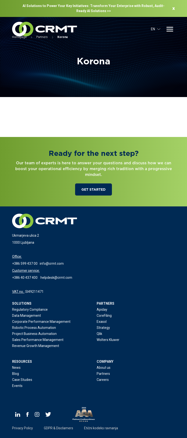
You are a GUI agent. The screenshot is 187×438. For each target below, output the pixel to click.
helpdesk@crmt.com (56, 277)
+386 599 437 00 (25, 263)
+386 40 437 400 (25, 277)
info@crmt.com (52, 263)
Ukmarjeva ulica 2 (25, 235)
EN (156, 29)
